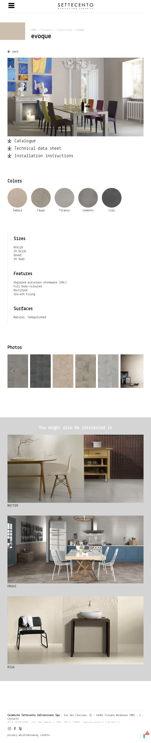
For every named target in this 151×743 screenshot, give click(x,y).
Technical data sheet (37, 148)
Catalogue (25, 141)
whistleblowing (28, 735)
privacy (12, 735)
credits (45, 735)
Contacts (13, 718)
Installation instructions (43, 156)
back (15, 51)
